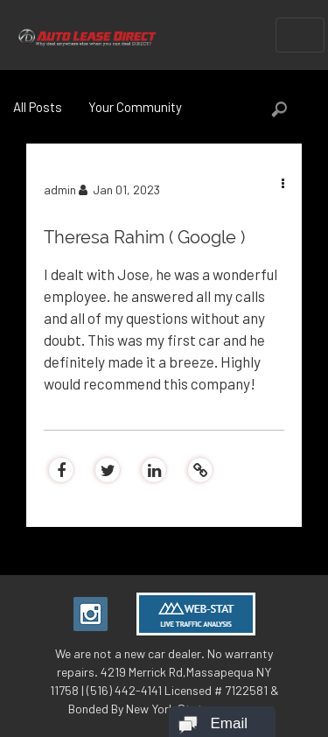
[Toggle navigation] (300, 35)
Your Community (135, 107)
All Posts (37, 107)
